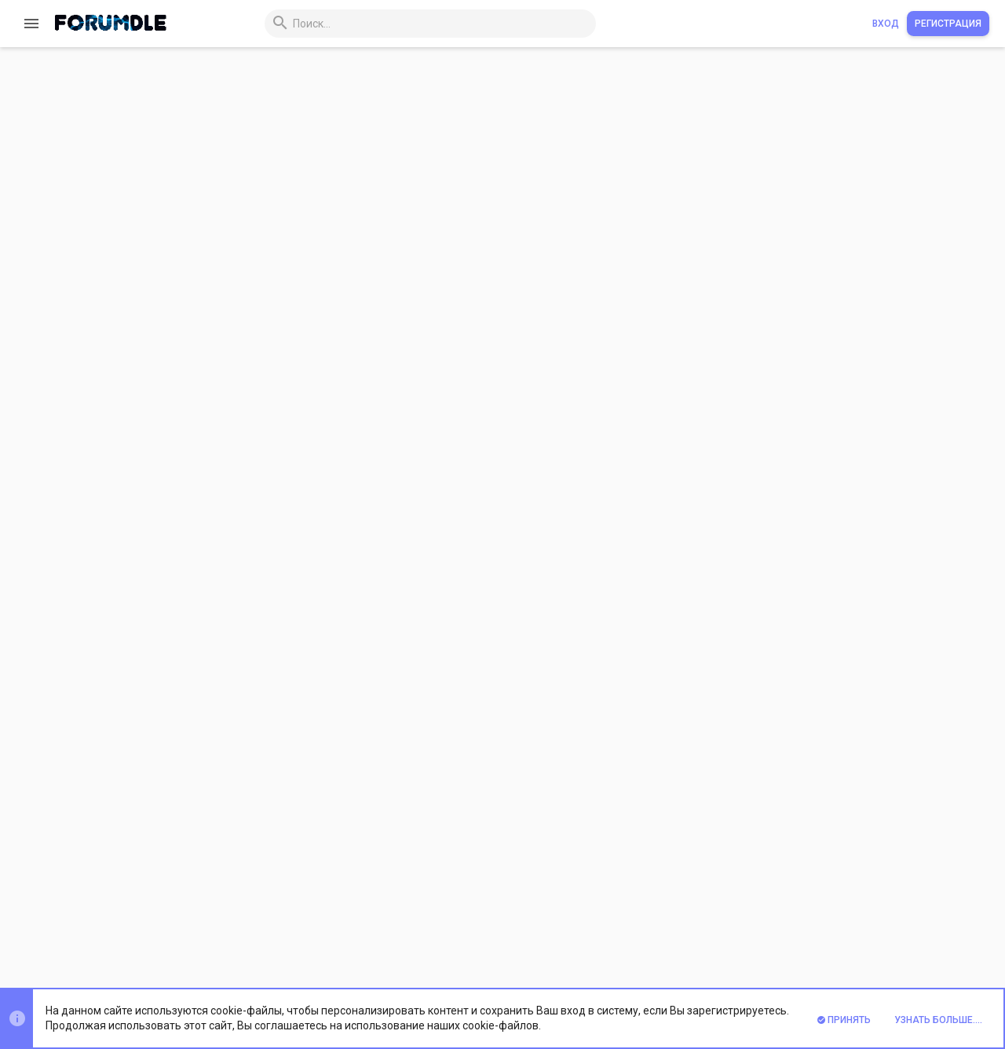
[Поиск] (399, 23)
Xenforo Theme (252, 973)
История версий (302, 182)
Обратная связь (544, 932)
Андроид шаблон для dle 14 (891, 456)
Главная (926, 932)
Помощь (877, 932)
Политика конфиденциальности (771, 932)
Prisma (200, 932)
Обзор (211, 182)
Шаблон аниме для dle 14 (884, 688)
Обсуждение (414, 182)
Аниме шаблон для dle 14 (884, 504)
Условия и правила (638, 932)
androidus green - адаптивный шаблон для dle (483, 101)
